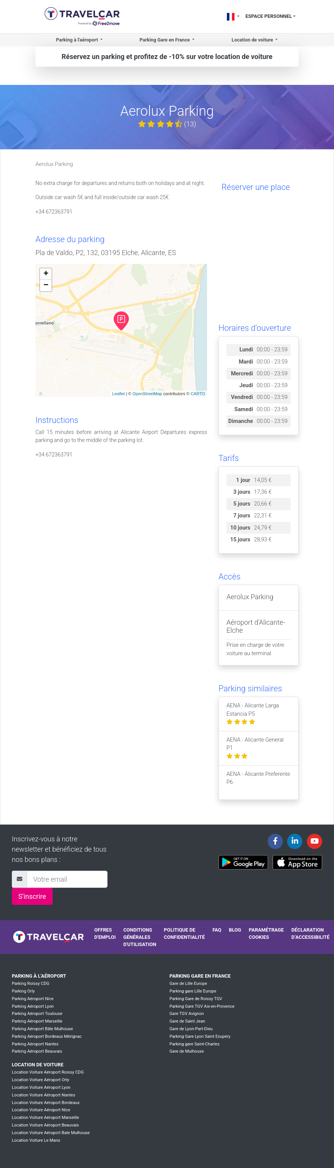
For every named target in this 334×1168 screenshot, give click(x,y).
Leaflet (118, 393)
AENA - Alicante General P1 (255, 748)
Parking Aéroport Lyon (33, 1006)
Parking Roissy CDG (30, 983)
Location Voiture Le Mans (36, 1140)
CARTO (198, 393)
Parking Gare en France (200, 976)
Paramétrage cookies (266, 933)
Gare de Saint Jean (187, 1021)
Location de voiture (37, 1064)
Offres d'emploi (105, 933)
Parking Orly (23, 991)
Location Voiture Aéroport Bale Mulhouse (51, 1132)
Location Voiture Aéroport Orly (40, 1079)
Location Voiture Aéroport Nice (41, 1109)
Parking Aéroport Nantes (35, 1044)
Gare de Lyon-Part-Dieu (190, 1028)
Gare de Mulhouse (186, 1051)
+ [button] (45, 274)
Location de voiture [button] (253, 40)
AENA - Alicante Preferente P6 (258, 782)
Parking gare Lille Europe (192, 991)
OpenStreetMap (147, 393)
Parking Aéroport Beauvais (37, 1051)
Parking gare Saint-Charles (194, 1044)
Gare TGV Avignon (186, 1013)
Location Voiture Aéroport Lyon (41, 1087)
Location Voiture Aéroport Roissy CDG (48, 1072)
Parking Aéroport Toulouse (37, 1013)
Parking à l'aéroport (39, 976)
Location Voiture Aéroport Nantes (43, 1095)
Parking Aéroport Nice (32, 998)
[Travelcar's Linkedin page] (294, 841)
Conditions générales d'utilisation (139, 937)
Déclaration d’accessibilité (310, 933)
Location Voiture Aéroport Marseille (45, 1117)
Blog (235, 930)
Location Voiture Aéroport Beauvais (45, 1125)
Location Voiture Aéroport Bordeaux (46, 1102)
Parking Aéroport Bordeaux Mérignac (47, 1036)
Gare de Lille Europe (188, 983)
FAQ (216, 930)
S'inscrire (32, 896)
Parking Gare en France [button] (165, 40)
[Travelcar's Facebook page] (275, 841)
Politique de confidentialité (184, 933)
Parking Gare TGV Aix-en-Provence (201, 1006)
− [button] (45, 285)
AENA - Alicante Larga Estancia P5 (252, 713)
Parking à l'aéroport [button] (77, 40)
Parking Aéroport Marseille (37, 1021)
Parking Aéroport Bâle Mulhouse (42, 1028)
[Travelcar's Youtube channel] (314, 841)
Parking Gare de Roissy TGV (195, 998)
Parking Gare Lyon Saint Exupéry (199, 1036)
